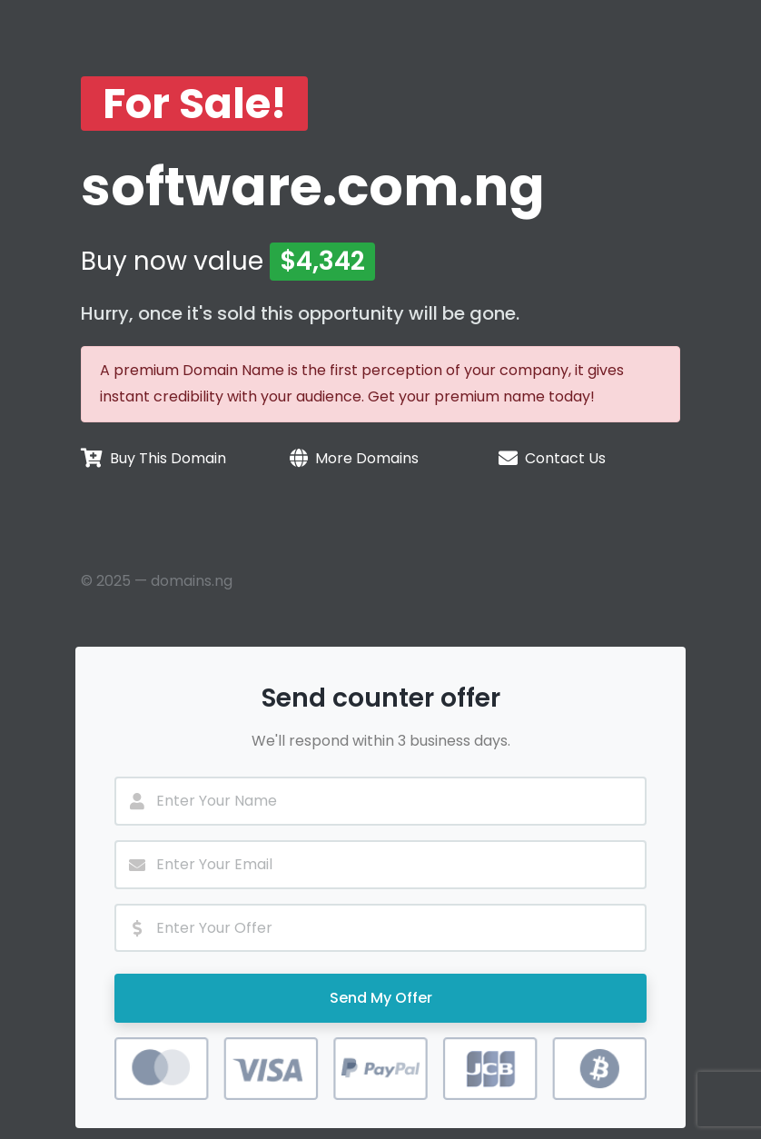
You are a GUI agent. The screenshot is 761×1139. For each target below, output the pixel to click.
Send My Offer (381, 997)
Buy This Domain (168, 458)
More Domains (367, 458)
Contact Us (565, 458)
